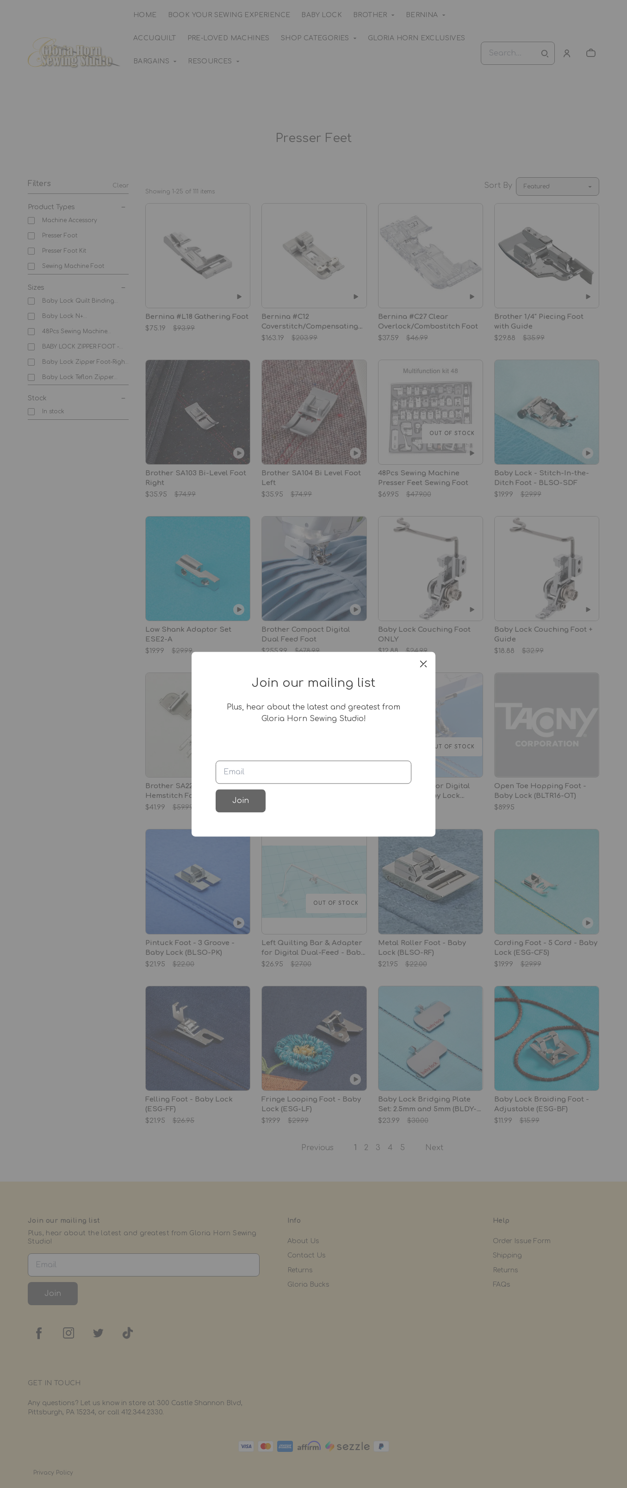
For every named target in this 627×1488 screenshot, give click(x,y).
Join (240, 801)
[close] (423, 663)
